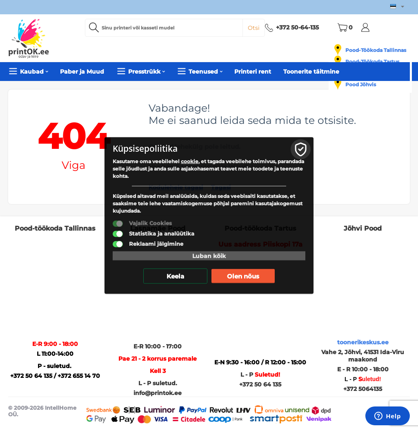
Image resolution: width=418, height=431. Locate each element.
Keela (175, 276)
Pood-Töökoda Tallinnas (375, 50)
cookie (189, 161)
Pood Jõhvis (360, 84)
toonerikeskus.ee (363, 342)
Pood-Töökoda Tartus (372, 61)
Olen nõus (243, 276)
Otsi (254, 27)
